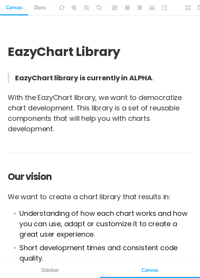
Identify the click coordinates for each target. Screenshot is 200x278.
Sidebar (50, 270)
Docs (40, 7)
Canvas (14, 7)
